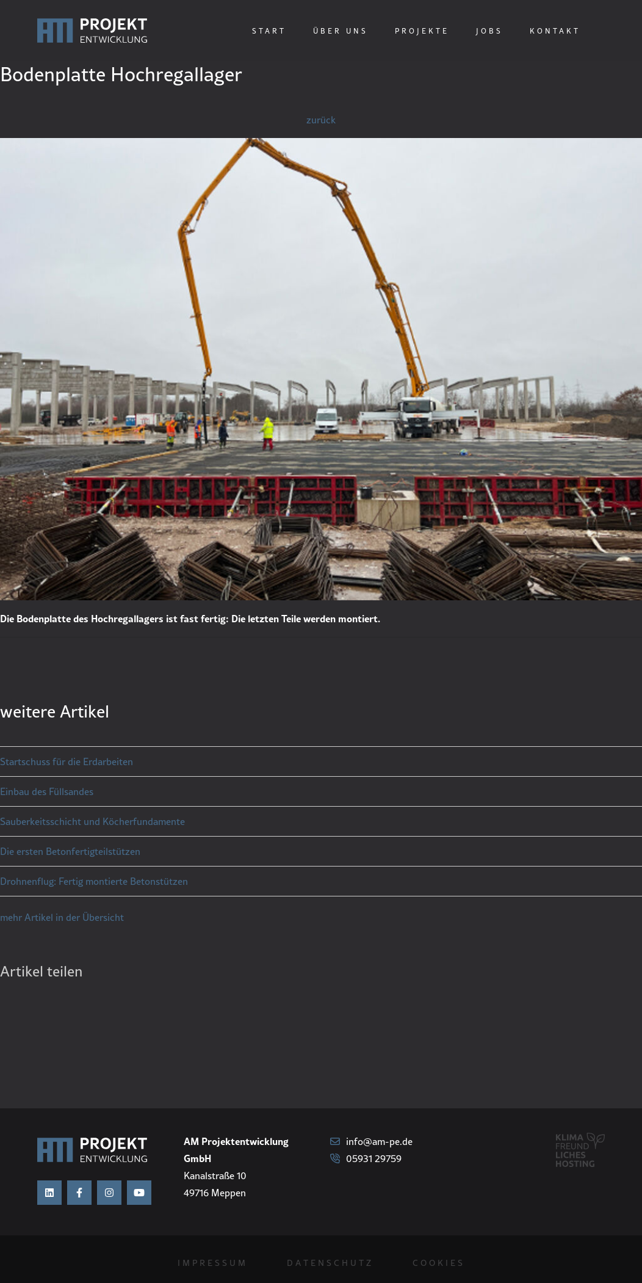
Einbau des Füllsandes (46, 791)
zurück (321, 119)
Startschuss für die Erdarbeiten (66, 761)
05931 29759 (366, 1158)
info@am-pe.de (371, 1141)
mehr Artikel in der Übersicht (62, 917)
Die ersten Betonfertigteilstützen (70, 851)
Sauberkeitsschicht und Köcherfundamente (92, 821)
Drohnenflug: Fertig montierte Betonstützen (94, 881)
